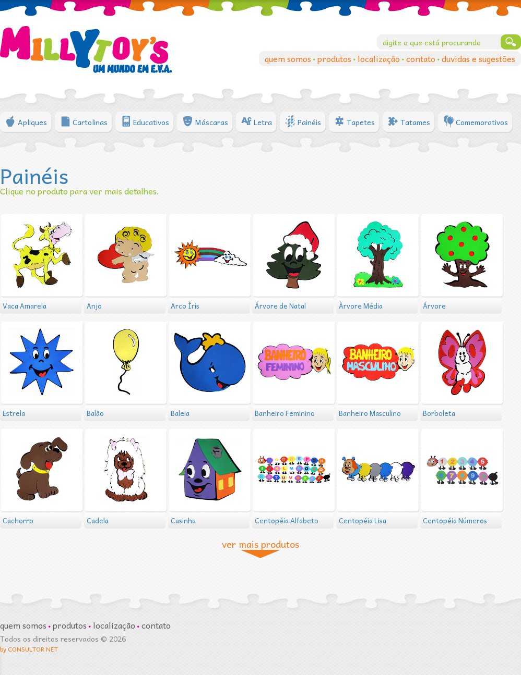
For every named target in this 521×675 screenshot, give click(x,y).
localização (380, 58)
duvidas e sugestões (478, 58)
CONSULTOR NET (33, 649)
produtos (335, 58)
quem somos (289, 58)
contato (421, 58)
